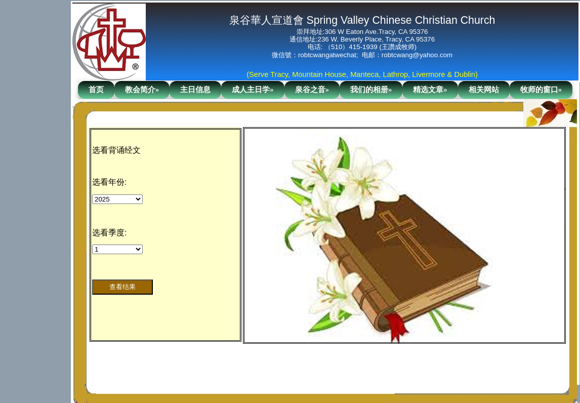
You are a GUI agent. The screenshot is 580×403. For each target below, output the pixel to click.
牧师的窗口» (541, 90)
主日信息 (195, 90)
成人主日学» (252, 90)
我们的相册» (371, 90)
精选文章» (430, 90)
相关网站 (484, 90)
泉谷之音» (312, 90)
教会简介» (142, 90)
